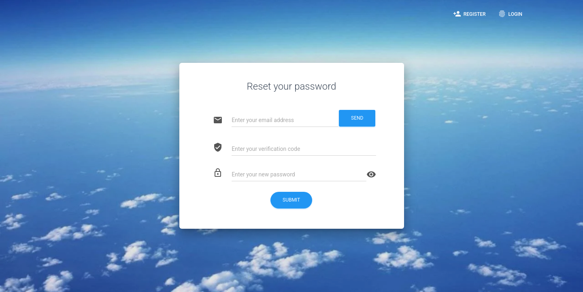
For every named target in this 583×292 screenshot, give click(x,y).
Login (510, 14)
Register (469, 14)
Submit (291, 200)
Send (357, 118)
